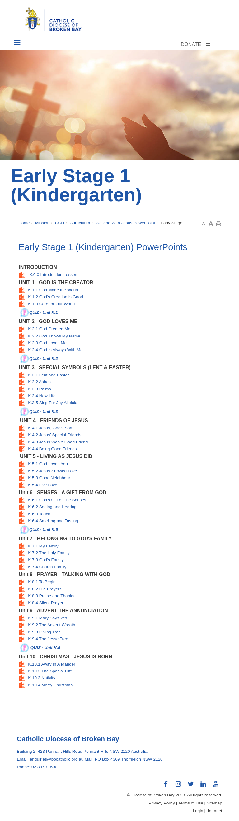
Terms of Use (190, 803)
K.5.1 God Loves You (48, 463)
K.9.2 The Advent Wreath (51, 625)
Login (198, 811)
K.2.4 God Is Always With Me (55, 349)
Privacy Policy (161, 803)
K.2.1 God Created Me (49, 329)
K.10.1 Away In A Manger (51, 664)
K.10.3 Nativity (41, 677)
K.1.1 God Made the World (53, 290)
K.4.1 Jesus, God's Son (50, 428)
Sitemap (214, 803)
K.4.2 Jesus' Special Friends (54, 434)
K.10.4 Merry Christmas (50, 685)
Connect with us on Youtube (216, 786)
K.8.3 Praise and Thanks (51, 596)
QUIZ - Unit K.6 (43, 529)
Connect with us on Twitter (191, 786)
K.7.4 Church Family (47, 567)
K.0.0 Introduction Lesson (53, 274)
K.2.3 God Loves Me (47, 343)
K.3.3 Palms (39, 389)
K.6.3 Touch (39, 514)
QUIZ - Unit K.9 (45, 647)
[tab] (203, 44)
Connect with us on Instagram (178, 786)
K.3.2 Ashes (39, 381)
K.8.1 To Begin (41, 582)
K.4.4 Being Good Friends (52, 448)
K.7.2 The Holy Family (48, 553)
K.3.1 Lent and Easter (48, 375)
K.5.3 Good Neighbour (49, 477)
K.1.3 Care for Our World (51, 304)
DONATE (191, 44)
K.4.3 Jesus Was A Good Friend (58, 442)
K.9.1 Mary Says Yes (47, 618)
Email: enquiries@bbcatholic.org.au (50, 759)
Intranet (215, 811)
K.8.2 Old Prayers (44, 589)
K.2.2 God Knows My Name (54, 336)
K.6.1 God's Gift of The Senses (57, 500)
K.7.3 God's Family (45, 559)
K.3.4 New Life (41, 396)
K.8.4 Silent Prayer (45, 602)
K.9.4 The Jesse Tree (48, 639)
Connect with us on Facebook (166, 786)
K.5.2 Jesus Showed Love (52, 471)
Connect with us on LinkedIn (203, 786)
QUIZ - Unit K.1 (43, 312)
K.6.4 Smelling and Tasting (53, 520)
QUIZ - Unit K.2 (43, 358)
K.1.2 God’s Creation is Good (55, 296)
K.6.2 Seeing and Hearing (52, 506)
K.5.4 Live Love (42, 485)
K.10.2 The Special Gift (50, 671)
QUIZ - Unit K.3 (43, 411)
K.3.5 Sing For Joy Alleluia (52, 402)
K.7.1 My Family (43, 546)
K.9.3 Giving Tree (44, 632)
